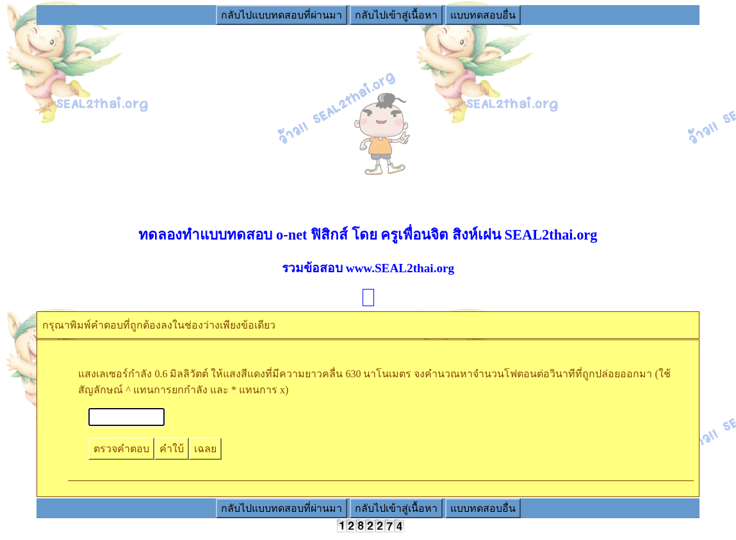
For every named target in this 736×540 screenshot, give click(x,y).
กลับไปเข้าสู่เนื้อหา (396, 15)
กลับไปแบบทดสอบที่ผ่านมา (281, 15)
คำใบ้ (171, 448)
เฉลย (205, 448)
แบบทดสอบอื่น (483, 15)
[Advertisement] (368, 116)
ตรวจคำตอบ (121, 448)
